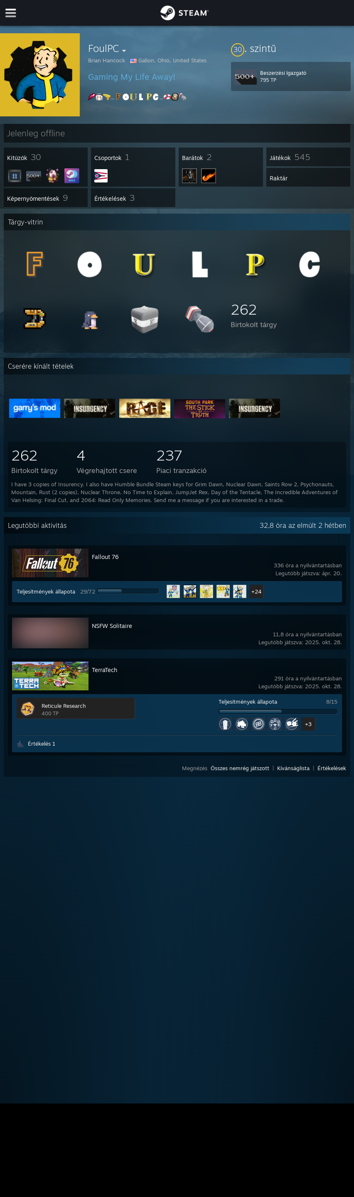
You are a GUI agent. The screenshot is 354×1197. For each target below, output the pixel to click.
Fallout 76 (105, 556)
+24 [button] (256, 591)
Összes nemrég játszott (240, 768)
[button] (291, 48)
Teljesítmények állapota (46, 591)
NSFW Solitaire (112, 625)
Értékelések (331, 768)
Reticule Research (64, 705)
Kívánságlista (293, 768)
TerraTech (104, 669)
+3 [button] (308, 724)
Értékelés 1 (41, 743)
